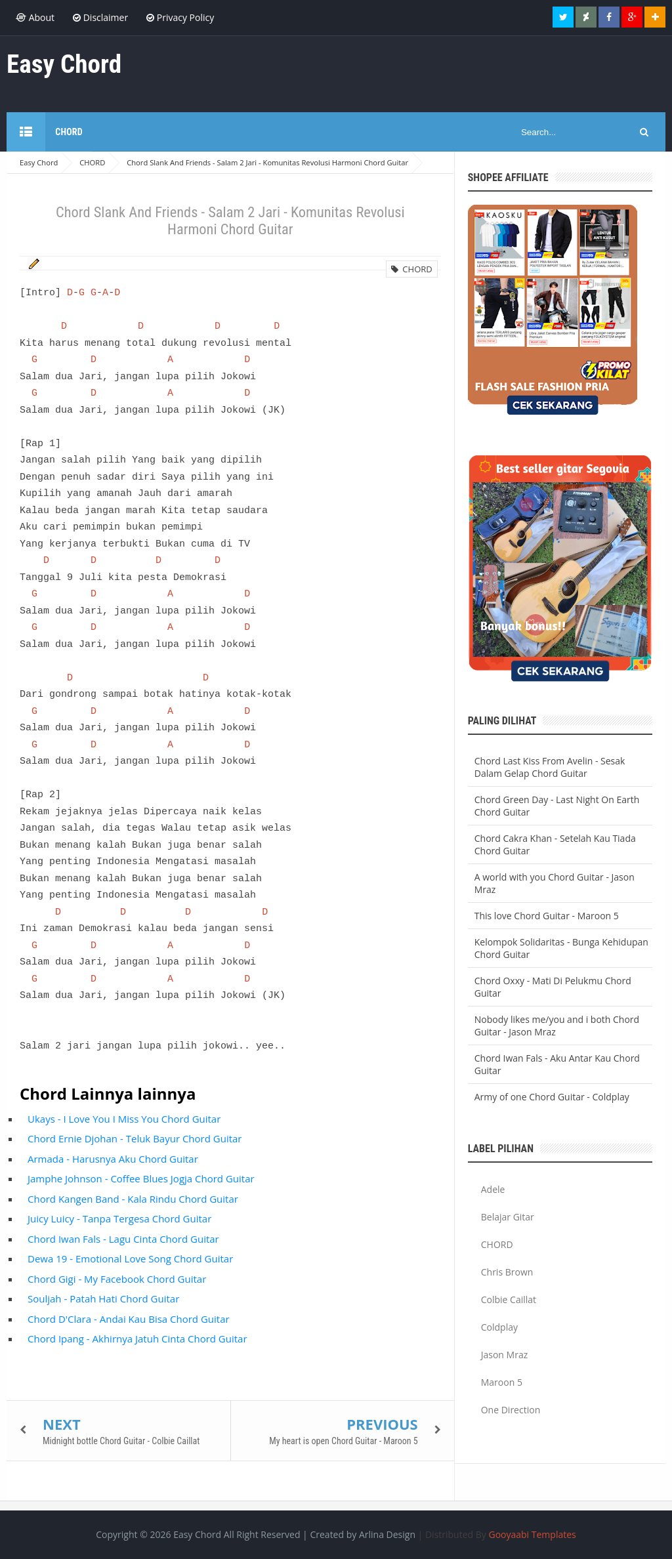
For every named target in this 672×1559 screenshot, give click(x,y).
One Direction (511, 1409)
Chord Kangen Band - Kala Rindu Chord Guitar (133, 1198)
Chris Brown (507, 1272)
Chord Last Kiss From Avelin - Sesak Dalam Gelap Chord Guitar (549, 767)
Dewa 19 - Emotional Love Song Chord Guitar (130, 1258)
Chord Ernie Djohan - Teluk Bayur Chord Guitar (135, 1138)
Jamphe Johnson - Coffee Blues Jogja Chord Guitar (141, 1178)
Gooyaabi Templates (532, 1534)
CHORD (411, 269)
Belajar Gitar (507, 1217)
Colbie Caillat (508, 1299)
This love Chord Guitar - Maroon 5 (546, 915)
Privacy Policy (180, 17)
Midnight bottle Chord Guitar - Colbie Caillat (121, 1441)
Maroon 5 (501, 1382)
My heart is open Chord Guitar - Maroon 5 (343, 1441)
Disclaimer (100, 17)
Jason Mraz (504, 1354)
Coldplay (499, 1327)
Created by (362, 1534)
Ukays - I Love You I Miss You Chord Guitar (124, 1118)
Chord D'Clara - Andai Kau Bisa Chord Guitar (129, 1318)
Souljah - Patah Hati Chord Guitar (103, 1298)
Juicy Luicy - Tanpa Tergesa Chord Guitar (119, 1218)
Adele (493, 1189)
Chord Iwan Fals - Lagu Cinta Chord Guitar (123, 1238)
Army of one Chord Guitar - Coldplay (551, 1097)
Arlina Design (387, 1534)
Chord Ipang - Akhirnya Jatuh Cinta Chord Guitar (137, 1338)
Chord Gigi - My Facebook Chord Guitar (117, 1278)
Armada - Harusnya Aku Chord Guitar (113, 1158)
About (35, 17)
